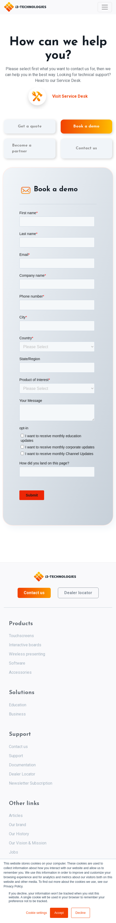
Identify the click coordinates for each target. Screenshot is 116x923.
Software (17, 663)
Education (17, 704)
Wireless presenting (27, 654)
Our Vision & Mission (27, 843)
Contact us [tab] (86, 148)
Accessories (20, 672)
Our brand (17, 824)
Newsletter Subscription (30, 783)
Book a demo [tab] (86, 126)
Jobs (13, 852)
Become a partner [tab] (21, 148)
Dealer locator (78, 592)
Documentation (22, 765)
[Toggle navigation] (105, 7)
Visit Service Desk (70, 96)
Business (17, 714)
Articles (16, 815)
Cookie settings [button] (36, 913)
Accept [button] (59, 913)
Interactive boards (25, 644)
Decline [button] (80, 913)
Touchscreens (21, 635)
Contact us (34, 592)
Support (16, 755)
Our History (19, 833)
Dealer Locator (22, 774)
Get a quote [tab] (30, 126)
